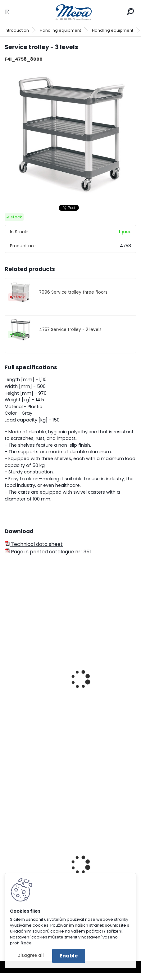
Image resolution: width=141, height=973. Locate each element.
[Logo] (70, 12)
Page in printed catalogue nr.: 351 (48, 551)
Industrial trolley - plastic (40, 724)
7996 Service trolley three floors (73, 292)
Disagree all (30, 955)
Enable (69, 955)
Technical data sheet (34, 544)
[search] (130, 12)
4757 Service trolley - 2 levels (70, 330)
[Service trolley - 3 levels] (70, 133)
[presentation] (7, 671)
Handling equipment (60, 30)
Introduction (17, 30)
